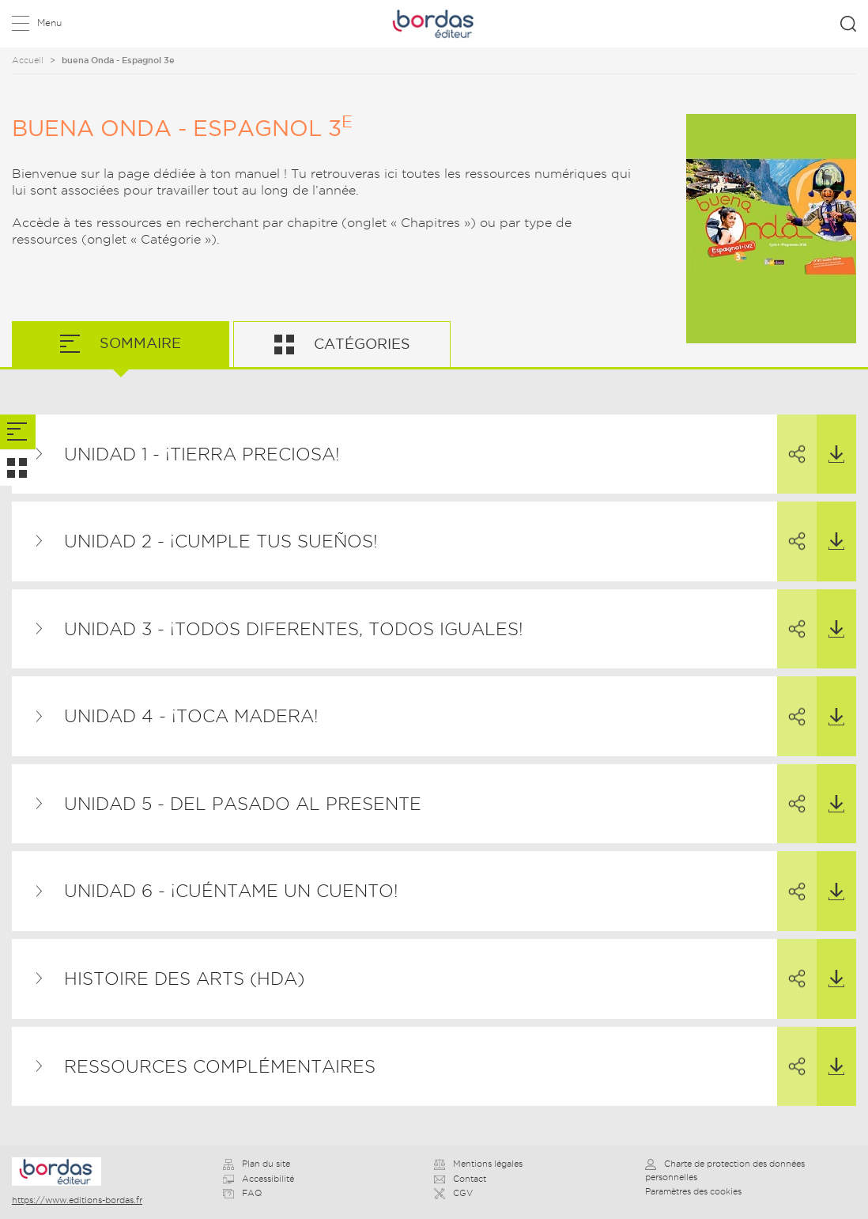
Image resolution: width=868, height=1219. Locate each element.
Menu (49, 22)
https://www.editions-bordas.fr (77, 1200)
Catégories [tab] (360, 343)
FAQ (242, 1193)
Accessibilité (258, 1178)
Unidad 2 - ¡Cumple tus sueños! (221, 541)
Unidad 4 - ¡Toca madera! (191, 715)
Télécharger (830, 439)
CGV (453, 1193)
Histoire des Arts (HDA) (184, 978)
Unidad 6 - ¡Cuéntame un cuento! (231, 890)
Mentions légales (478, 1163)
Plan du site (256, 1163)
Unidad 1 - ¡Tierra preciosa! (202, 454)
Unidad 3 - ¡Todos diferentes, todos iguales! (293, 628)
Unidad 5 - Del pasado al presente (242, 803)
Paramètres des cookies (693, 1191)
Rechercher (848, 24)
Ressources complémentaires (220, 1066)
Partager (791, 440)
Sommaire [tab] (138, 342)
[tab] (18, 432)
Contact (460, 1178)
